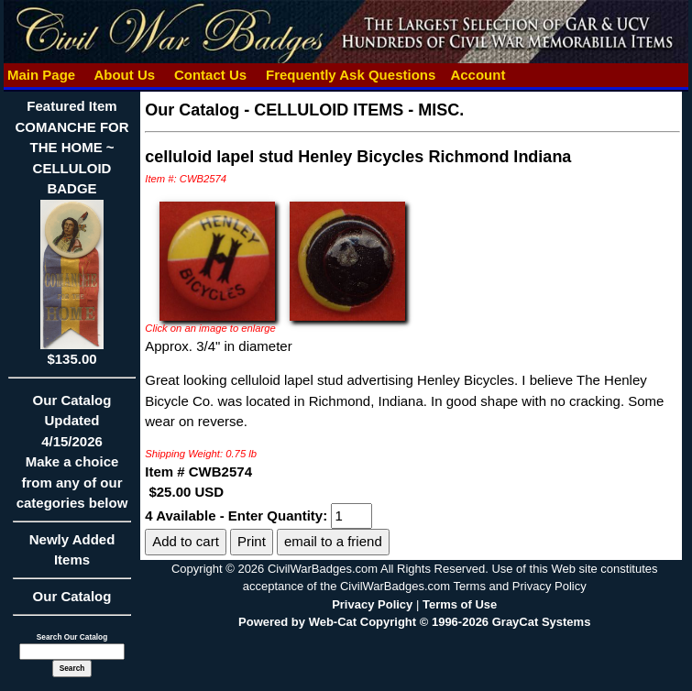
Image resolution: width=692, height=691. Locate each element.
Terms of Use (460, 604)
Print (251, 541)
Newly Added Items (72, 556)
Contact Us (210, 74)
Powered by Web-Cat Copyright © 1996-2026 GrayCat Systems (414, 622)
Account (477, 74)
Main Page (42, 74)
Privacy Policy (372, 604)
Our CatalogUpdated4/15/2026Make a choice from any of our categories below (72, 457)
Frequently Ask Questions (351, 74)
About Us (125, 74)
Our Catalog (72, 596)
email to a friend (333, 541)
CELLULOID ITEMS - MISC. (359, 110)
